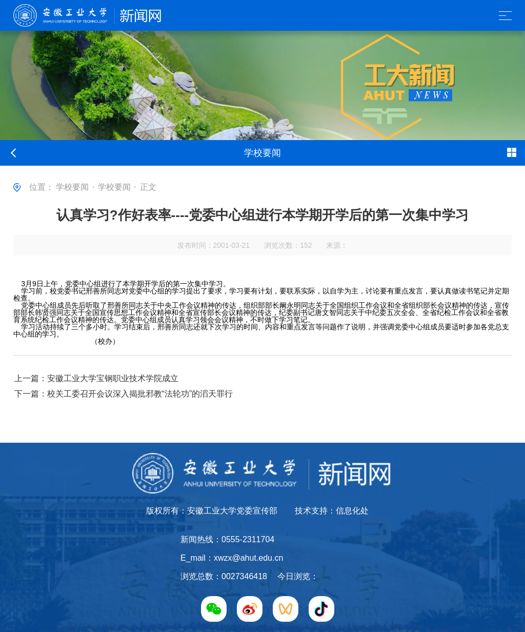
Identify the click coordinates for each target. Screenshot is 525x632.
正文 (148, 187)
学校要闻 (72, 187)
